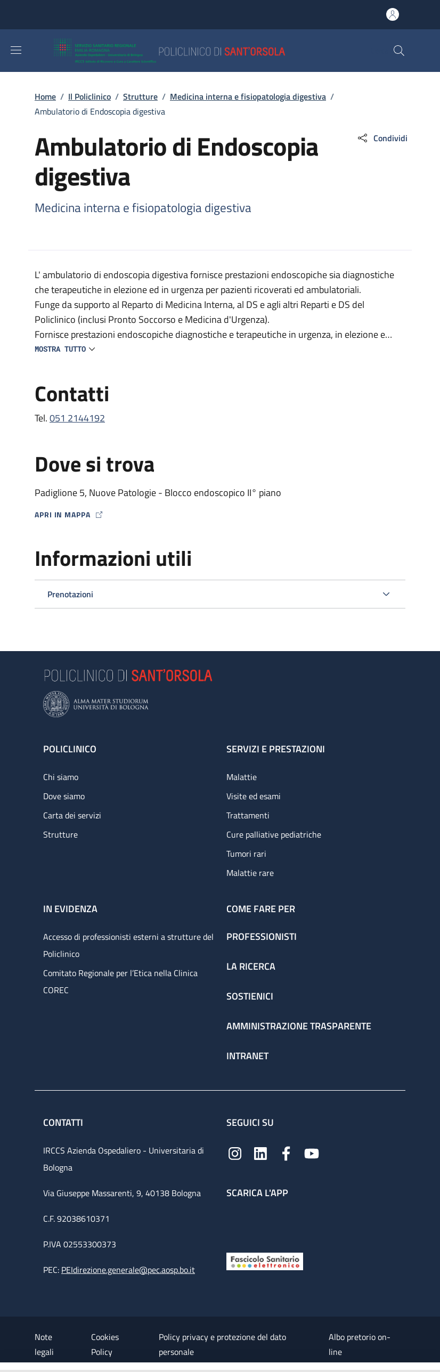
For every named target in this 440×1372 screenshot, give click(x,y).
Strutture (140, 96)
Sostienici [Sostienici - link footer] (249, 996)
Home (45, 96)
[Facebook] (286, 1152)
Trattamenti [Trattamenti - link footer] (248, 815)
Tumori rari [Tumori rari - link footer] (246, 853)
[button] (399, 50)
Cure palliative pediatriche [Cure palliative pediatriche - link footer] (273, 834)
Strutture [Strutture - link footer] (60, 834)
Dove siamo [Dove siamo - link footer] (64, 796)
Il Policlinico (89, 96)
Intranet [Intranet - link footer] (247, 1056)
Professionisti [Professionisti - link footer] (261, 936)
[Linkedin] (260, 1152)
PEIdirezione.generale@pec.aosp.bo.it (128, 1269)
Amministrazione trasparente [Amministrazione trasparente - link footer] (298, 1026)
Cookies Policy (105, 1344)
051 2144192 (77, 418)
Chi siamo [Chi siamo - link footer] (60, 776)
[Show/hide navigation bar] (16, 50)
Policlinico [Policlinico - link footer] (69, 749)
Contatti (64, 1122)
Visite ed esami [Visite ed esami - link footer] (253, 796)
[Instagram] (234, 1152)
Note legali (44, 1344)
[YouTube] (311, 1152)
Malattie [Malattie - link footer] (241, 776)
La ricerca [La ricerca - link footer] (250, 966)
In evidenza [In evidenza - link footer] (70, 909)
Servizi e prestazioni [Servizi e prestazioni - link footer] (275, 749)
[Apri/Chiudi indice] (5, 1367)
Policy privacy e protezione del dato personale (222, 1344)
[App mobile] (234, 1223)
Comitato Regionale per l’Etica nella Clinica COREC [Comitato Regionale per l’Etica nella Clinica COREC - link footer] (120, 981)
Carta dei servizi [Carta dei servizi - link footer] (72, 815)
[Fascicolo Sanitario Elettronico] (264, 1260)
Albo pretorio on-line (359, 1344)
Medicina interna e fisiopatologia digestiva (248, 96)
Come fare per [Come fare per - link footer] (260, 909)
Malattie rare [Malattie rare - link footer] (250, 872)
